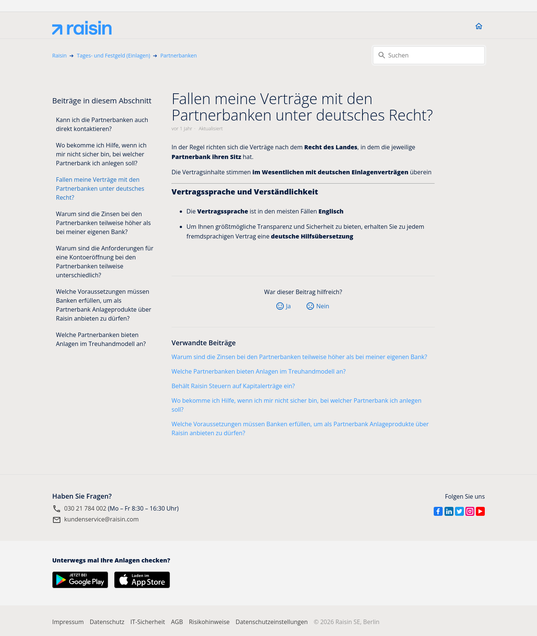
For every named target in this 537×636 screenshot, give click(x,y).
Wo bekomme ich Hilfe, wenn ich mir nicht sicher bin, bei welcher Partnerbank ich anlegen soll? (101, 154)
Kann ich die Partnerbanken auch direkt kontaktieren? (102, 124)
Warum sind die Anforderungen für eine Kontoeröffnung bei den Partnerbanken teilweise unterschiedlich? (104, 261)
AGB (177, 622)
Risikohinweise (209, 622)
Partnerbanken (178, 55)
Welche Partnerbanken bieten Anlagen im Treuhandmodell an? (101, 339)
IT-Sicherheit (148, 622)
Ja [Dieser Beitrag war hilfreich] (288, 306)
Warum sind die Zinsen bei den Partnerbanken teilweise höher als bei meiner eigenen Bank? (103, 223)
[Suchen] (429, 55)
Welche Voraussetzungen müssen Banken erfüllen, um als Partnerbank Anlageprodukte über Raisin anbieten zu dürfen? (103, 304)
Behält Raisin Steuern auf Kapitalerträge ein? (233, 386)
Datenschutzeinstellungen (272, 622)
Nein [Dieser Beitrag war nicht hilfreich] (322, 306)
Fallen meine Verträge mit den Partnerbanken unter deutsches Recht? (100, 188)
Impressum (68, 622)
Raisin (59, 55)
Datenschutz (107, 622)
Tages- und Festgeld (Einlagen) (113, 55)
